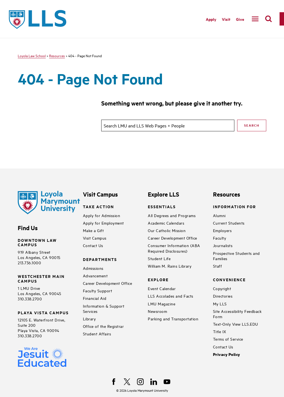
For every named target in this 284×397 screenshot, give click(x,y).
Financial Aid (94, 298)
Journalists (223, 245)
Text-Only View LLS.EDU (235, 323)
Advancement (95, 275)
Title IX (219, 331)
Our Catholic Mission (167, 230)
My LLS (220, 303)
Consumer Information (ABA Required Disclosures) (174, 248)
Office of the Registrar (103, 326)
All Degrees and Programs (172, 215)
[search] (268, 19)
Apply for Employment (103, 222)
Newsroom (157, 311)
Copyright (222, 288)
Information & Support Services (104, 308)
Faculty (219, 237)
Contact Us (93, 245)
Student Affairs (97, 333)
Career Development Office (107, 283)
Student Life (159, 258)
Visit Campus (94, 237)
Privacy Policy (226, 354)
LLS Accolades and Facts (170, 295)
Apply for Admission (101, 215)
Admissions (93, 268)
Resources (57, 55)
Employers (222, 230)
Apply (211, 19)
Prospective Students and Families (236, 255)
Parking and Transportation (173, 318)
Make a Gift (93, 230)
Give (240, 19)
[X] (127, 381)
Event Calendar (162, 288)
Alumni (219, 215)
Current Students (229, 222)
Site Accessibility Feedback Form (237, 313)
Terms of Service (228, 338)
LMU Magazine (161, 303)
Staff (217, 265)
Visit (226, 19)
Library (89, 318)
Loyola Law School (32, 55)
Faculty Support (97, 290)
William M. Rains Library (169, 265)
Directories (223, 295)
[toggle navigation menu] (255, 19)
